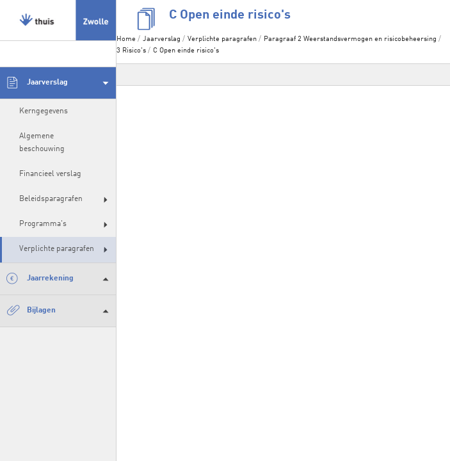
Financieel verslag (50, 174)
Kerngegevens (43, 111)
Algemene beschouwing (42, 142)
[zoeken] (58, 54)
